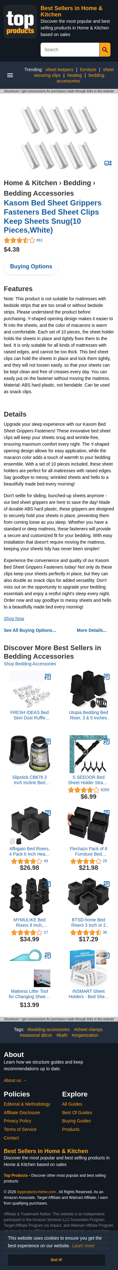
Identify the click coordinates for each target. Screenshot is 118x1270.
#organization (85, 1035)
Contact (11, 1137)
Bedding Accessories (39, 193)
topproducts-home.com (36, 1192)
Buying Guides (76, 1120)
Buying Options (31, 266)
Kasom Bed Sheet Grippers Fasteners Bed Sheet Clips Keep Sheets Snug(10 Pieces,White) (53, 216)
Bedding (77, 183)
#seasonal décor (36, 1035)
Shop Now (14, 618)
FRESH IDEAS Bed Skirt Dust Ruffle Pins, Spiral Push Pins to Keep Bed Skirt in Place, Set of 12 (29, 715)
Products (71, 1129)
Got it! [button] (56, 1260)
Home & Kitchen (30, 183)
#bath (61, 1035)
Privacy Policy (17, 1120)
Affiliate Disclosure (22, 1112)
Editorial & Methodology (27, 1104)
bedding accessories (80, 78)
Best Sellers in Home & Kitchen (46, 1151)
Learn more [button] (83, 1245)
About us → (15, 1080)
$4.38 (12, 249)
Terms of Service (20, 1129)
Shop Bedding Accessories (30, 663)
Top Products (16, 1175)
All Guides (72, 1104)
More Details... (92, 630)
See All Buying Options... (30, 630)
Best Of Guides (77, 1112)
